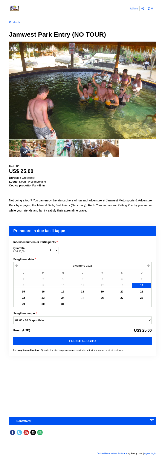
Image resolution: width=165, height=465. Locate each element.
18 (82, 291)
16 (42, 291)
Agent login (150, 453)
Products (14, 22)
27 (121, 297)
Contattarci (23, 421)
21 (141, 291)
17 (62, 291)
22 (23, 297)
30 (42, 304)
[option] (27, 148)
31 (62, 304)
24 (62, 297)
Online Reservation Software (112, 453)
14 (141, 285)
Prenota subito (82, 341)
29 (23, 304)
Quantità (30, 249)
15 (23, 291)
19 (102, 291)
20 (121, 291)
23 (42, 297)
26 (102, 297)
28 (141, 297)
